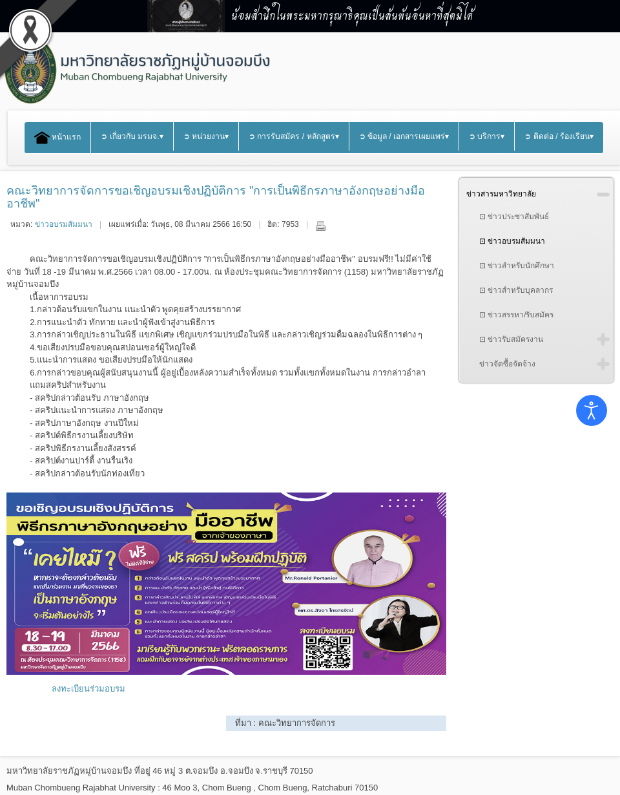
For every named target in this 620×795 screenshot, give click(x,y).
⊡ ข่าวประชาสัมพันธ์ (514, 216)
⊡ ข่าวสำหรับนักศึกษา (516, 265)
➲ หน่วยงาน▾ (206, 136)
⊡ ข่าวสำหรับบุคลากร (516, 290)
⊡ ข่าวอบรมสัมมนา (512, 241)
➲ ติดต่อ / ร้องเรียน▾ (559, 136)
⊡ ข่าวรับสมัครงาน (511, 339)
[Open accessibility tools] (591, 410)
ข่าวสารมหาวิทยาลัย (501, 193)
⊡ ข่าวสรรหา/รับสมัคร (516, 314)
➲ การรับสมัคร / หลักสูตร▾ (294, 136)
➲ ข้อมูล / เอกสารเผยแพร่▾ (404, 136)
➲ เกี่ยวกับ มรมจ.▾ (132, 136)
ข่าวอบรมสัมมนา (63, 224)
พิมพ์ (320, 225)
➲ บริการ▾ (486, 136)
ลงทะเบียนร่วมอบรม (88, 689)
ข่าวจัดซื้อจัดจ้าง (507, 363)
